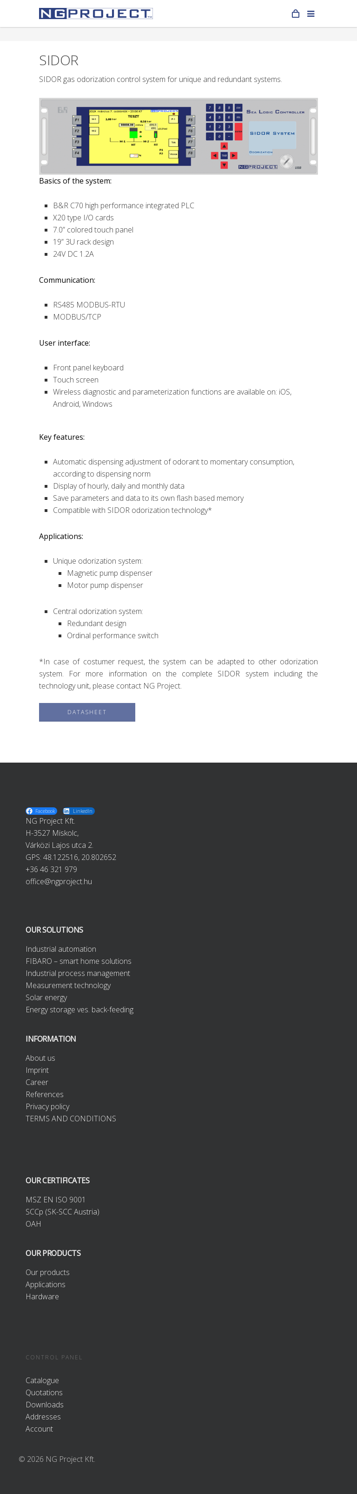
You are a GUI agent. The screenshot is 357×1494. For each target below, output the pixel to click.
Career (37, 1082)
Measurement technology (68, 985)
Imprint (37, 1070)
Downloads (45, 1404)
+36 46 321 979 (51, 869)
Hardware (42, 1296)
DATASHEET (87, 712)
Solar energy (46, 997)
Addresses (43, 1417)
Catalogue (42, 1380)
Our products (48, 1272)
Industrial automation (61, 949)
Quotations (44, 1392)
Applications (46, 1284)
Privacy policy (47, 1106)
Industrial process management (78, 973)
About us (40, 1058)
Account (39, 1429)
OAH (33, 1224)
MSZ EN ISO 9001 (56, 1199)
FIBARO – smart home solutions (79, 961)
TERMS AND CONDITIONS (71, 1118)
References (45, 1094)
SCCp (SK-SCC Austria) (62, 1212)
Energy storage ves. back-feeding (79, 1009)
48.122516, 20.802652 (79, 857)
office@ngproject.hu (59, 881)
